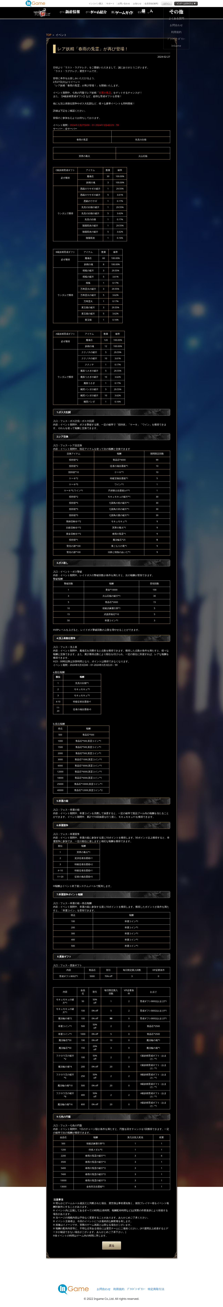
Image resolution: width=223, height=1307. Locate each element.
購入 (152, 13)
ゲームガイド (124, 13)
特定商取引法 (156, 1289)
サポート (110, 3)
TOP (48, 35)
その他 (180, 13)
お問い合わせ (124, 3)
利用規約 (118, 1289)
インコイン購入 (96, 3)
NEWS (69, 13)
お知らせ (137, 3)
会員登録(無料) (151, 3)
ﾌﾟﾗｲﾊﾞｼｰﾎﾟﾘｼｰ (136, 1289)
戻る (111, 1245)
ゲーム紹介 (97, 13)
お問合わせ (104, 1289)
